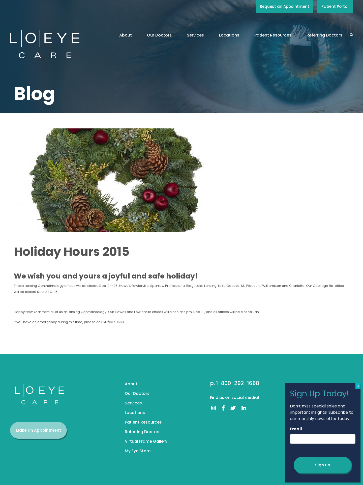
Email (296, 429)
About (125, 35)
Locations (229, 35)
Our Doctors (159, 35)
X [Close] (358, 386)
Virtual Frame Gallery (146, 441)
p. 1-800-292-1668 (234, 383)
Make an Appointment (38, 430)
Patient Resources (272, 35)
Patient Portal (335, 6)
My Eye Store (137, 451)
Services (195, 35)
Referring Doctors (324, 35)
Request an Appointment (284, 6)
